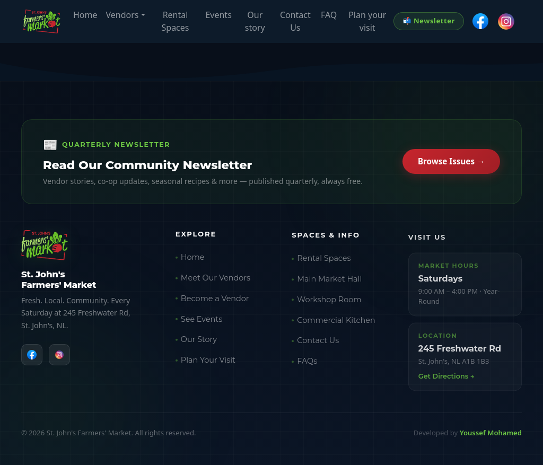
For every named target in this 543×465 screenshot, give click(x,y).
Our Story (199, 342)
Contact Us (295, 21)
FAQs (307, 365)
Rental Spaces (175, 21)
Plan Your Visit (208, 362)
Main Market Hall (329, 282)
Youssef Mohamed (491, 432)
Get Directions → (446, 380)
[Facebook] (31, 355)
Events (218, 15)
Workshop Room (329, 303)
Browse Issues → (451, 162)
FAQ (329, 15)
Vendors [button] (122, 15)
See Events (201, 321)
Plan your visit (367, 21)
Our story (255, 21)
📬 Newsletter (428, 20)
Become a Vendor (215, 300)
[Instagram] (59, 355)
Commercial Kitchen (336, 323)
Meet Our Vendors (215, 280)
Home (85, 15)
